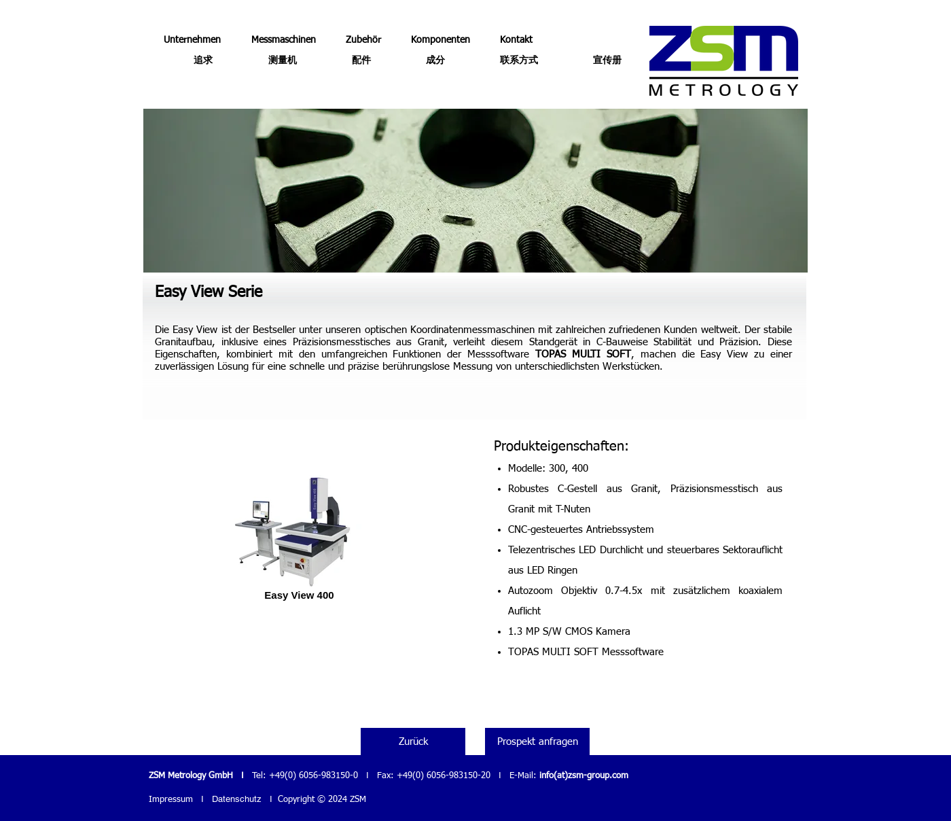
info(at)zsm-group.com (583, 775)
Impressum (171, 799)
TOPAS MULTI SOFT (583, 354)
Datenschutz (237, 799)
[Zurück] (413, 741)
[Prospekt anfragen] (537, 741)
